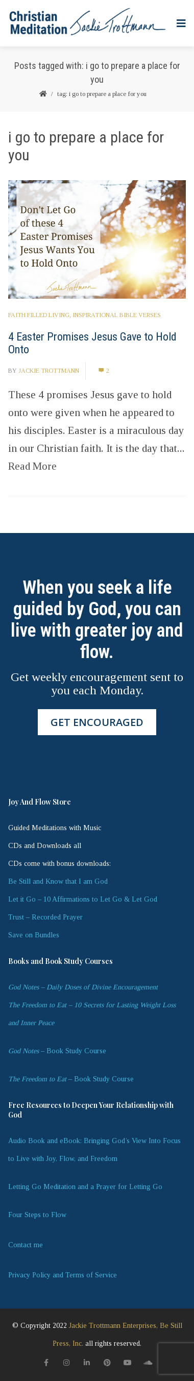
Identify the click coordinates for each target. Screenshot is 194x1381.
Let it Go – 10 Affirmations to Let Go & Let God (82, 899)
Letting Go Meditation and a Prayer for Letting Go (85, 1187)
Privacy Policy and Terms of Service (62, 1275)
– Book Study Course (57, 1051)
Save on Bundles (33, 935)
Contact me (25, 1245)
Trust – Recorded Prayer (45, 917)
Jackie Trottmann (48, 370)
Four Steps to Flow (37, 1215)
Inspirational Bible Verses (116, 315)
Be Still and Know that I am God (58, 881)
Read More (32, 466)
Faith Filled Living (38, 315)
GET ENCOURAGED (97, 722)
